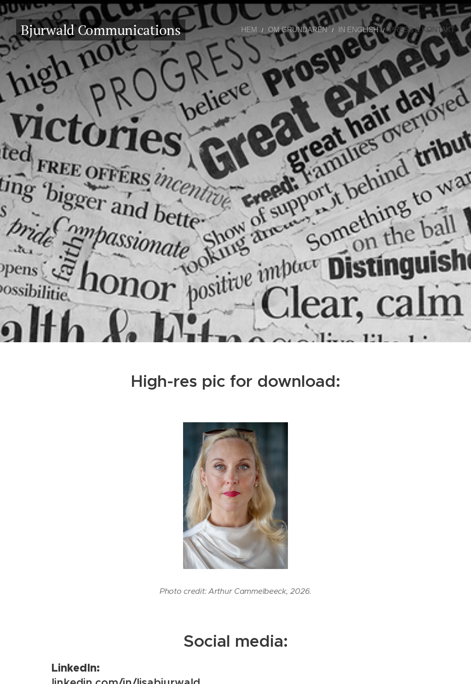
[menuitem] (276, 29)
